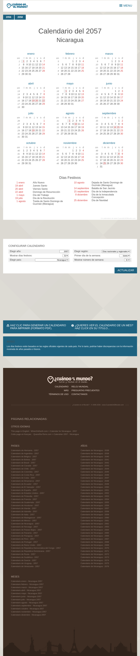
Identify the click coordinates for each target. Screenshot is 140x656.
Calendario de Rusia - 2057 (23, 554)
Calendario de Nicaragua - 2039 (95, 453)
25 (104, 163)
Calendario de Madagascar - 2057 (26, 518)
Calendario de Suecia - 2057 (23, 560)
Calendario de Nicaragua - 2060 (95, 518)
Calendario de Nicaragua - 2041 (95, 460)
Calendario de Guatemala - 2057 (25, 502)
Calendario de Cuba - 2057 (23, 478)
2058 (20, 17)
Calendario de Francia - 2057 (24, 499)
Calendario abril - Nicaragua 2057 (26, 590)
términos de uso (58, 394)
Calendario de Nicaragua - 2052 (95, 493)
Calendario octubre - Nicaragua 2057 (27, 609)
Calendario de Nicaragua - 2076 (95, 566)
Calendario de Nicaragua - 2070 (95, 548)
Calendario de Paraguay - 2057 (25, 536)
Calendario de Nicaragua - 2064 (95, 530)
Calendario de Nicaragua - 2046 (95, 475)
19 (33, 100)
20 (36, 100)
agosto (70, 113)
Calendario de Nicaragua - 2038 (95, 450)
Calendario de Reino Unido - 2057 (26, 545)
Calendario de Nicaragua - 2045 (95, 472)
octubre (31, 142)
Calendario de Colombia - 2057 (25, 472)
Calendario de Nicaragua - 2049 (95, 484)
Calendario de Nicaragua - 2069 (95, 545)
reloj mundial (80, 386)
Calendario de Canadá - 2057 (24, 466)
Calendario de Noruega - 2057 (24, 527)
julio (30, 113)
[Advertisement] (70, 296)
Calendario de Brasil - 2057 (23, 463)
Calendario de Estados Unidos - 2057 (27, 493)
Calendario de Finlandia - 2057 (24, 496)
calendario (62, 386)
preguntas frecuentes (86, 390)
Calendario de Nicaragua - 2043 (95, 466)
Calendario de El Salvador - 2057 (25, 487)
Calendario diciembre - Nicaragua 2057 (28, 615)
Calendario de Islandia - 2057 (24, 511)
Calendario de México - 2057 (24, 520)
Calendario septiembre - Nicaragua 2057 (29, 605)
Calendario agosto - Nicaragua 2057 (27, 603)
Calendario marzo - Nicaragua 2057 (27, 587)
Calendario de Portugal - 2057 (24, 542)
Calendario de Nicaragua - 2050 (95, 487)
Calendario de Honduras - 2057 (25, 505)
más (66, 390)
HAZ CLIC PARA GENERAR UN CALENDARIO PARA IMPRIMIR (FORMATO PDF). (38, 327)
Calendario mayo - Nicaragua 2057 (26, 593)
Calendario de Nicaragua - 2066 (95, 536)
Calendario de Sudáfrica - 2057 (25, 557)
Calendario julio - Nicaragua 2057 (26, 599)
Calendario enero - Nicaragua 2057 (26, 581)
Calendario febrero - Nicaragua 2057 (27, 584)
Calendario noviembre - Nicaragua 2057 (29, 612)
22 (43, 100)
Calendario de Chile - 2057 (23, 469)
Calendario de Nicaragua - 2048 (95, 481)
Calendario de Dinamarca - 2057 (25, 481)
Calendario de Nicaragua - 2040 (95, 456)
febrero (70, 53)
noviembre (70, 142)
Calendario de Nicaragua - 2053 (95, 496)
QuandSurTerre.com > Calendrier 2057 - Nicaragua (56, 434)
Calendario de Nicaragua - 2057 (25, 524)
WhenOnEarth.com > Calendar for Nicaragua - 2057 (54, 431)
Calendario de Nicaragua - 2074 (95, 560)
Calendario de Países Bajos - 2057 (26, 530)
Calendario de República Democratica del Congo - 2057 (36, 548)
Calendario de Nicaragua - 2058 (95, 511)
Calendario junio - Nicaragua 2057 (26, 596)
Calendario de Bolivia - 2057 (23, 460)
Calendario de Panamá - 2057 (24, 533)
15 (118, 127)
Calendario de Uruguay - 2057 (24, 563)
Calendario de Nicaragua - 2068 (95, 542)
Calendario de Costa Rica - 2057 (25, 475)
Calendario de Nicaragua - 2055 (95, 502)
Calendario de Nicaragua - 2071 (95, 551)
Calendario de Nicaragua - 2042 (95, 463)
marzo (109, 53)
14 (115, 127)
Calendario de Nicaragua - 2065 (95, 533)
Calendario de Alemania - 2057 (25, 450)
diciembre (109, 142)
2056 (8, 17)
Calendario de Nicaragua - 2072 (95, 554)
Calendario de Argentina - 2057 (25, 453)
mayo (70, 83)
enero (30, 53)
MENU (125, 5)
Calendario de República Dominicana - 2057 (30, 551)
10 (75, 124)
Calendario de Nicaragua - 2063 (95, 527)
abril (31, 83)
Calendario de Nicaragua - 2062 (95, 524)
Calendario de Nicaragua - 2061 (95, 520)
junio (109, 83)
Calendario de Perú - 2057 (22, 539)
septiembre (109, 113)
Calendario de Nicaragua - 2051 (95, 490)
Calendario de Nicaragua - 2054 (95, 499)
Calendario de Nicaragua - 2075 (95, 563)
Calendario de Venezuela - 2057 (25, 566)
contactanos (79, 394)
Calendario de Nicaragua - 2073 (95, 557)
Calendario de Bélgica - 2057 (24, 456)
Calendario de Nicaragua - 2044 (95, 469)
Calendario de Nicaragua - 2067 (95, 539)
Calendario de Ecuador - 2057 (24, 484)
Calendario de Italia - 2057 (22, 514)
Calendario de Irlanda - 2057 (23, 508)
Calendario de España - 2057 (24, 490)
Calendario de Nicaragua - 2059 (95, 514)
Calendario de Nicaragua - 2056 (95, 505)
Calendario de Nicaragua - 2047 (95, 478)
